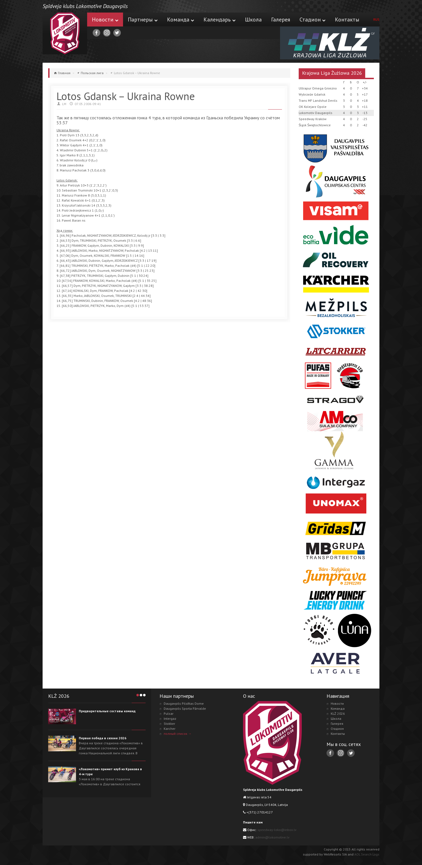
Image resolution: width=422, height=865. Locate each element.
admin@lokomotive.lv (272, 837)
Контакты (347, 19)
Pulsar (168, 713)
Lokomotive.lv (65, 33)
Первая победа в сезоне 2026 (102, 738)
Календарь (219, 19)
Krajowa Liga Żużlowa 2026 (332, 73)
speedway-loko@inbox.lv (276, 830)
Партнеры (143, 19)
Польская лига (92, 73)
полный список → (178, 733)
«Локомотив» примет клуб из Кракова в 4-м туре (110, 771)
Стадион (312, 19)
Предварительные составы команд (107, 711)
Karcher (169, 728)
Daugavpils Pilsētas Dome (184, 703)
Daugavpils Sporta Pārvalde (185, 708)
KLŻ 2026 (338, 713)
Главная (64, 73)
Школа (253, 19)
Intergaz (170, 718)
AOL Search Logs (366, 854)
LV (373, 33)
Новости (105, 19)
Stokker (169, 723)
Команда (180, 19)
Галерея (280, 19)
